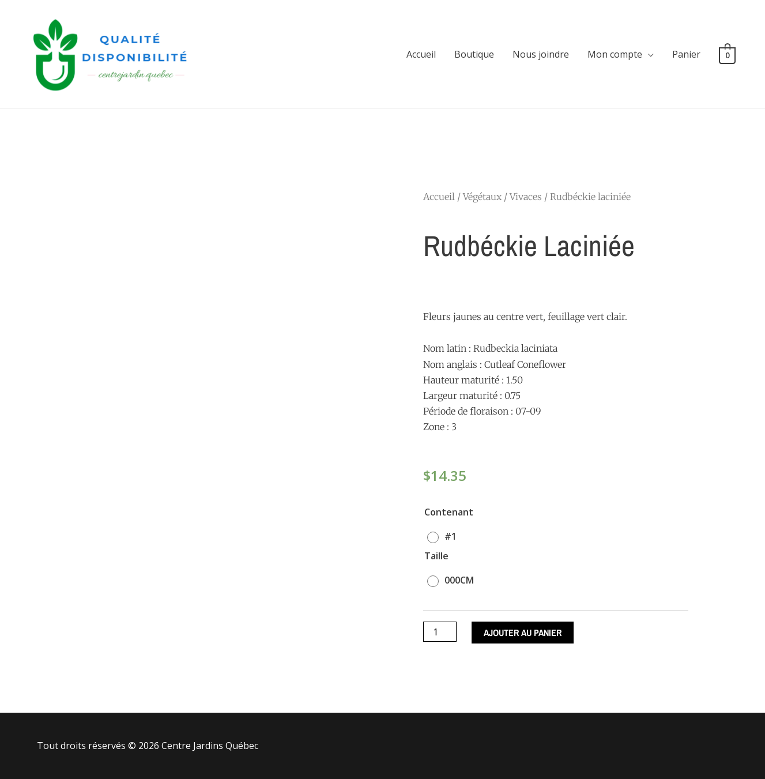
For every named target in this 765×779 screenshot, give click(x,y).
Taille (436, 556)
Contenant (448, 512)
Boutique (474, 54)
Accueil (421, 54)
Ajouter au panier (522, 632)
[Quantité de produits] (440, 632)
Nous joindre (540, 54)
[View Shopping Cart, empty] (727, 54)
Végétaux (482, 196)
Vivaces (526, 196)
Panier (686, 54)
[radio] (444, 536)
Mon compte (614, 54)
